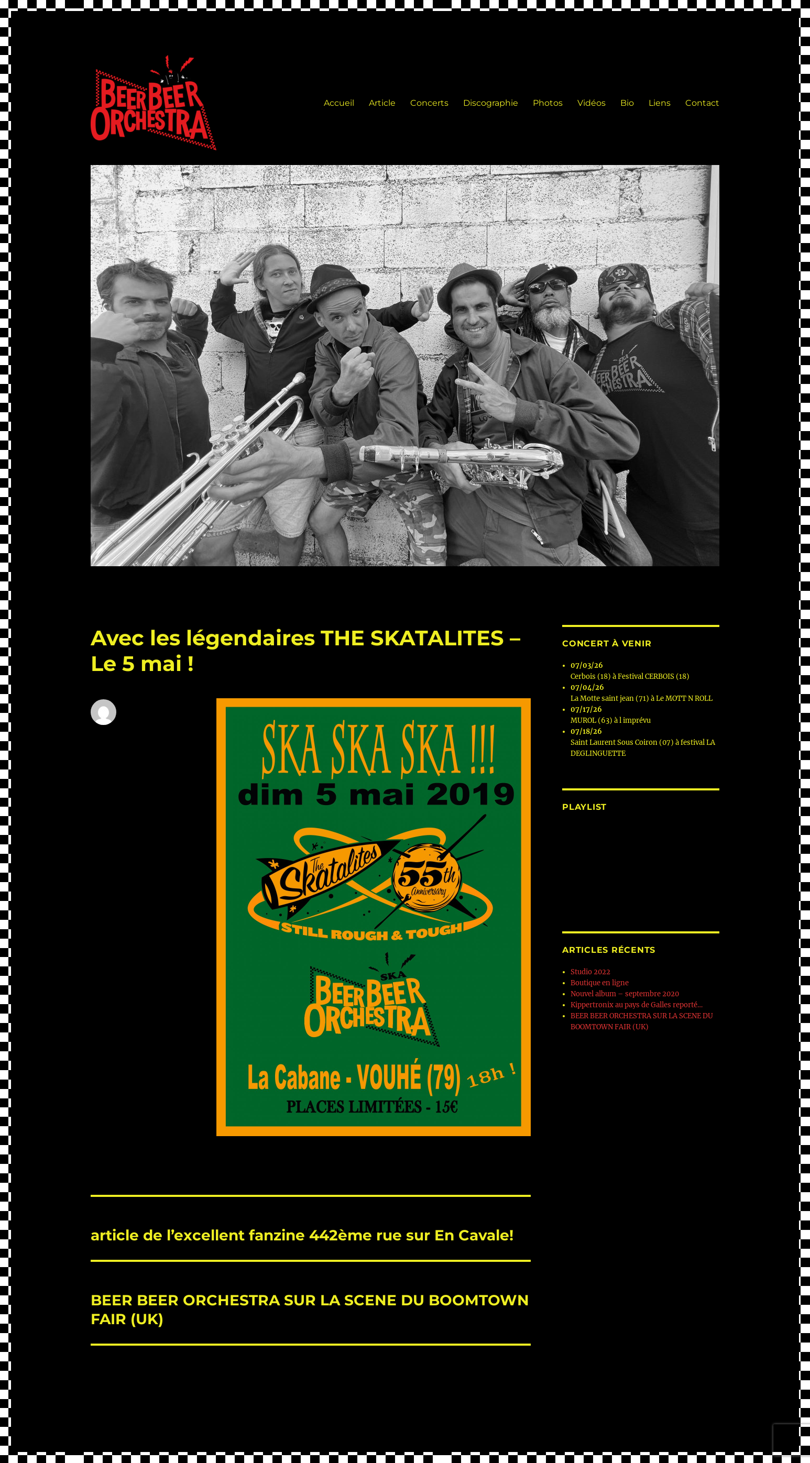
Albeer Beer (111, 734)
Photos (548, 103)
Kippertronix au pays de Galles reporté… (637, 1004)
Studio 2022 (590, 971)
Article (382, 103)
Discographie (490, 103)
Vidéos (591, 103)
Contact (702, 103)
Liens (660, 103)
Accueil (339, 103)
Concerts (429, 103)
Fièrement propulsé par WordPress (225, 1413)
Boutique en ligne (600, 982)
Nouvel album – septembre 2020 (625, 993)
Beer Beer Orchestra (124, 1413)
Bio (627, 103)
